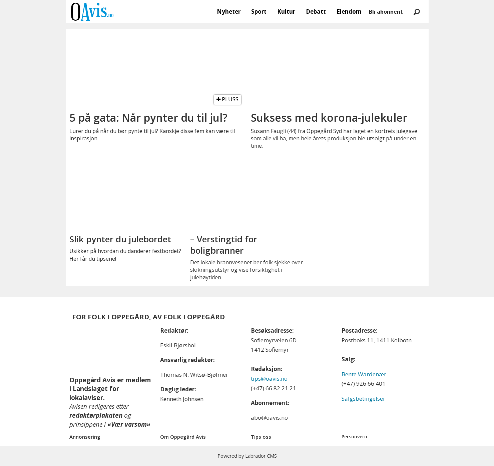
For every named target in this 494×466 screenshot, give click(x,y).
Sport (259, 11)
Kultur (286, 11)
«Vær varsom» (128, 424)
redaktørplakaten (95, 415)
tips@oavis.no (269, 378)
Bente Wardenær (364, 374)
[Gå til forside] (92, 12)
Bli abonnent (386, 11)
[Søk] (417, 11)
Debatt (316, 11)
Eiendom (349, 11)
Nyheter (228, 11)
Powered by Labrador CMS (247, 456)
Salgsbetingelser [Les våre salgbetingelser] (363, 398)
